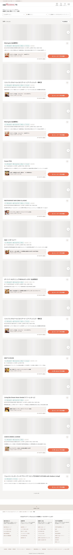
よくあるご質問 (66, 549)
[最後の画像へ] (68, 32)
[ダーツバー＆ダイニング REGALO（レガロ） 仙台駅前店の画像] (36, 269)
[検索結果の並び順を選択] (65, 22)
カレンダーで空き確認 (58, 56)
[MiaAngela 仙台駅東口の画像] (36, 32)
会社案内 (5, 549)
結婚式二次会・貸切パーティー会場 (25, 511)
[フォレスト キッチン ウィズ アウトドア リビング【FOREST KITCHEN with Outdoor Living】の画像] (36, 465)
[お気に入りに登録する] (67, 43)
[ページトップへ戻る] (36, 507)
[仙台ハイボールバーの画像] (36, 229)
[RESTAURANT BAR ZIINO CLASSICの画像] (36, 190)
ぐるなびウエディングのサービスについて (54, 549)
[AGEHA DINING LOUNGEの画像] (36, 426)
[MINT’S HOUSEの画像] (36, 347)
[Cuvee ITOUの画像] (36, 150)
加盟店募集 (44, 549)
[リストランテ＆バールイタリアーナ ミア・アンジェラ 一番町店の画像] (36, 72)
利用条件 (14, 549)
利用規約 (9, 549)
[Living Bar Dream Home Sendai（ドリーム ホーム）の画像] (36, 387)
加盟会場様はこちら (37, 549)
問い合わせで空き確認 (58, 371)
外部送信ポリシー (29, 549)
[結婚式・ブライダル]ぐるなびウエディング (10, 511)
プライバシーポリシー (21, 549)
